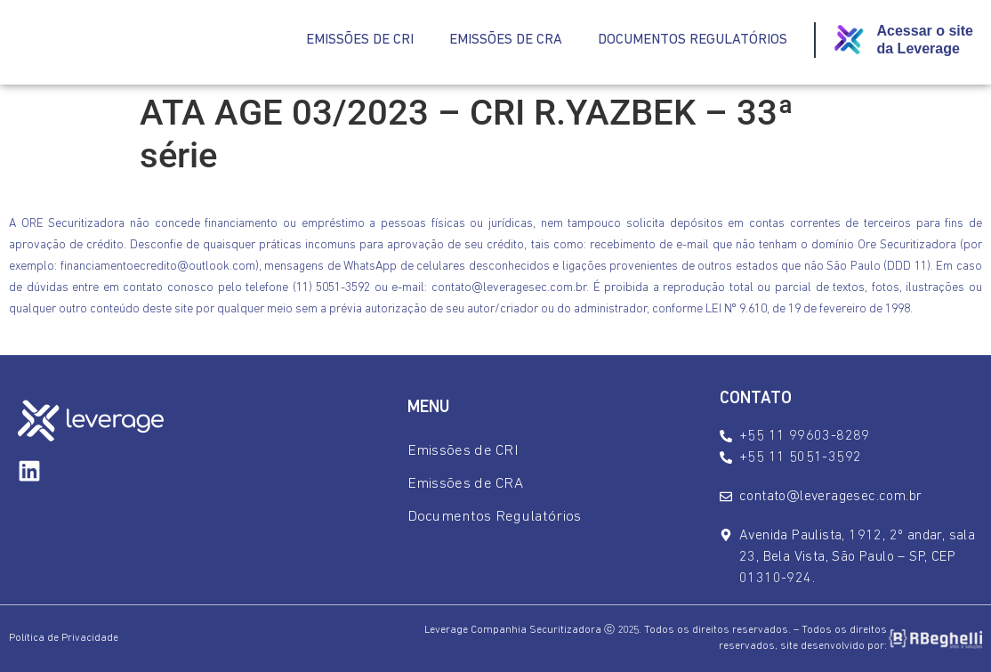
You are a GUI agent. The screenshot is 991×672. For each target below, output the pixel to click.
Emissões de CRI (360, 40)
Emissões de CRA (505, 40)
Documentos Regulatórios (692, 40)
